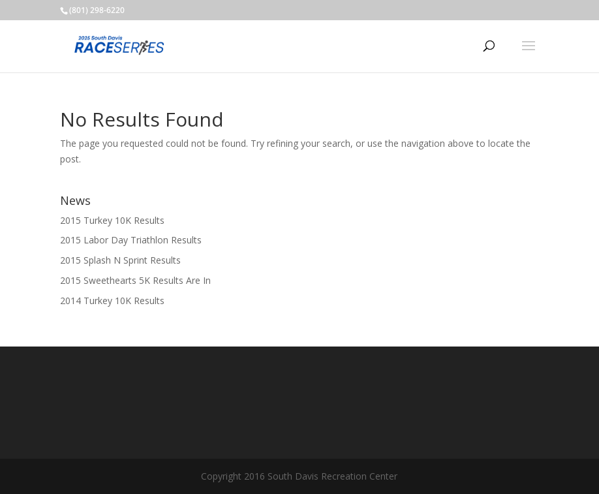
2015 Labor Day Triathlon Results (131, 240)
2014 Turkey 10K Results (112, 300)
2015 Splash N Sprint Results (120, 260)
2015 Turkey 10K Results (112, 220)
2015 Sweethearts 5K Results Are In (135, 280)
